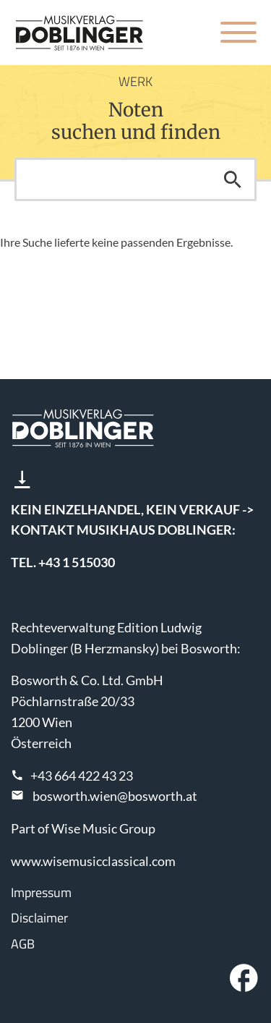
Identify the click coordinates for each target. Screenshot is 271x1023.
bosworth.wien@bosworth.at (115, 796)
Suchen (232, 179)
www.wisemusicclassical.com (93, 861)
